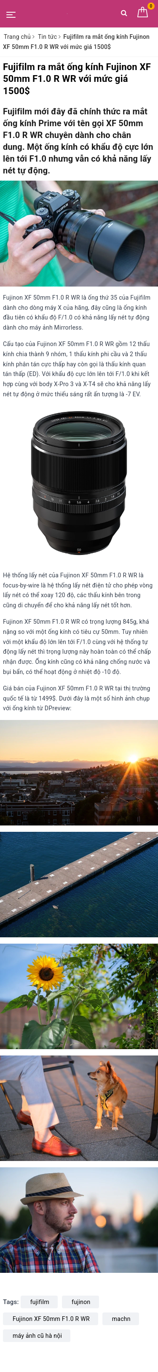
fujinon (81, 1302)
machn (121, 1318)
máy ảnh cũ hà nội (37, 1335)
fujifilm (39, 1302)
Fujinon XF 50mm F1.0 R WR (51, 1318)
